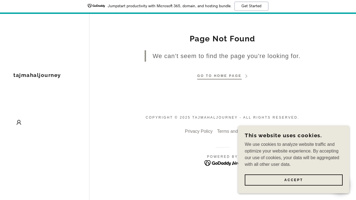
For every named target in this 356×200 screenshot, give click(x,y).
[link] (37, 75)
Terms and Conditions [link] (238, 131)
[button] (18, 122)
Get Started (251, 6)
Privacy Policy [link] (199, 131)
